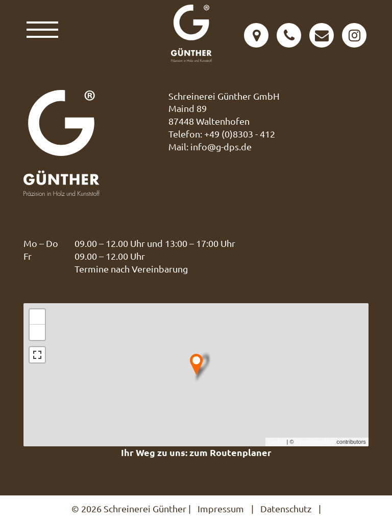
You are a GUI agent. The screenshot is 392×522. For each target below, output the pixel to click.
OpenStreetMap (315, 442)
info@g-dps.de (221, 146)
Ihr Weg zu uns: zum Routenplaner (196, 452)
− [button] (37, 332)
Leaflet (276, 442)
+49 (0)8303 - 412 (239, 133)
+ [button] (37, 317)
